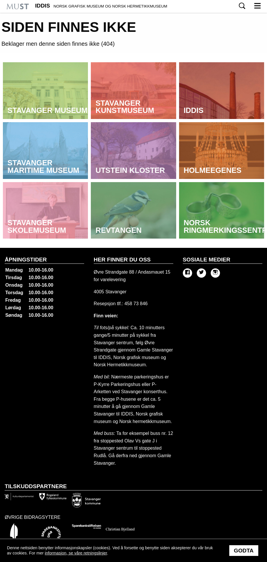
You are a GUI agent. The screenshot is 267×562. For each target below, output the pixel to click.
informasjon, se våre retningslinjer (76, 553)
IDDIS (101, 6)
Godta (244, 551)
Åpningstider (26, 260)
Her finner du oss (122, 260)
